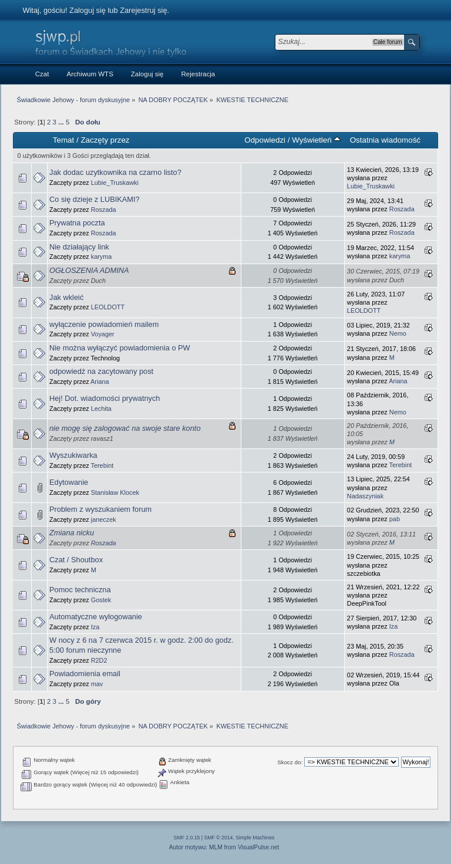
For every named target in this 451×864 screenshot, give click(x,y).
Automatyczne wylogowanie (95, 616)
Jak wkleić (66, 297)
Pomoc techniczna (80, 589)
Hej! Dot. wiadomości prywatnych (104, 398)
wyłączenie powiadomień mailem (104, 324)
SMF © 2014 (218, 838)
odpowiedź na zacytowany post (101, 371)
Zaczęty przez (104, 140)
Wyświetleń (316, 140)
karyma (101, 256)
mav (97, 683)
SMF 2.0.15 (187, 838)
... (62, 122)
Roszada (103, 209)
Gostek (101, 599)
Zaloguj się (87, 10)
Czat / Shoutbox (76, 559)
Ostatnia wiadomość (385, 140)
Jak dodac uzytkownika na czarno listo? (115, 172)
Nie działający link (79, 246)
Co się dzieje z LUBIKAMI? (94, 199)
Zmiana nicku (71, 532)
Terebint (102, 465)
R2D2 (99, 660)
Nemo (397, 333)
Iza (95, 626)
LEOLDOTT (107, 306)
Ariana (99, 381)
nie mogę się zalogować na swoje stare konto (125, 428)
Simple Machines (254, 838)
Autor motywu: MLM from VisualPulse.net (224, 847)
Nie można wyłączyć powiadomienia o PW (119, 347)
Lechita (101, 408)
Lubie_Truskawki (115, 182)
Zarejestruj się (143, 10)
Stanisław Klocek (115, 492)
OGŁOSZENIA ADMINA (89, 270)
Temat (63, 140)
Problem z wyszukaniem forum (100, 509)
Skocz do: (289, 762)
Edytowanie (68, 482)
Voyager (103, 334)
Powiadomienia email (84, 673)
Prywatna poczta (77, 222)
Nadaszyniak (365, 496)
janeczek (103, 519)
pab (394, 518)
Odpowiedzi (264, 140)
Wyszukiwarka (73, 455)
